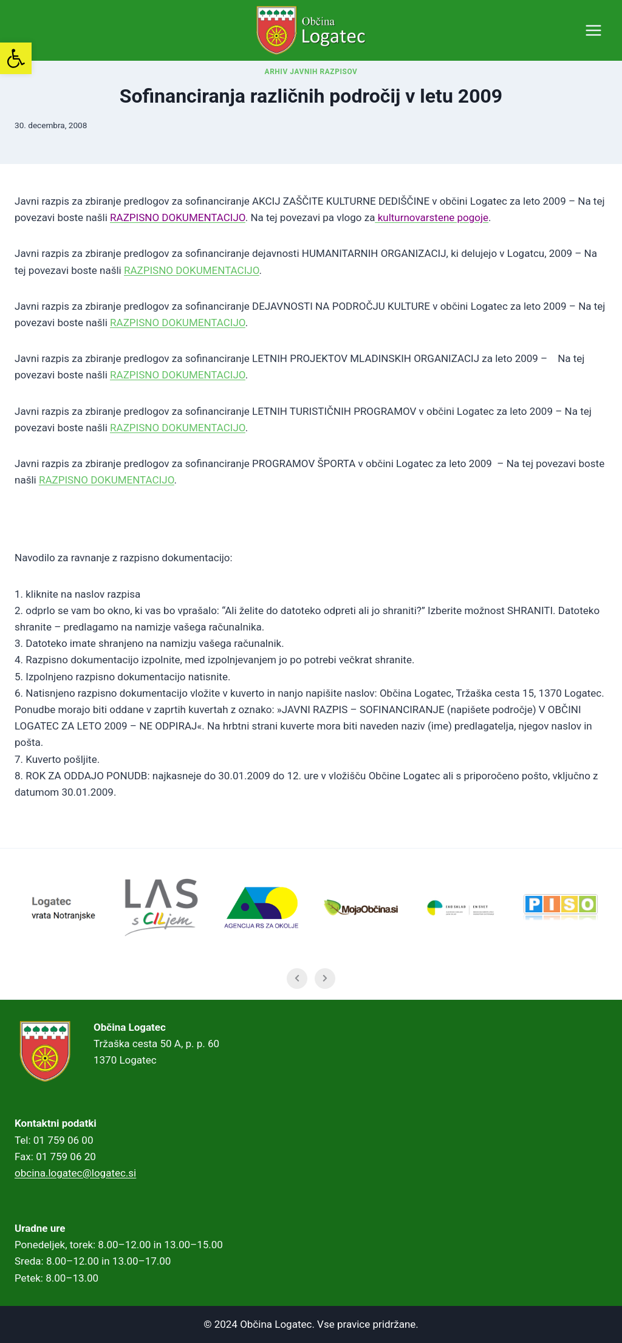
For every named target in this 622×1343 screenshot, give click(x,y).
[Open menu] (593, 30)
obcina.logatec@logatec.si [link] (75, 1173)
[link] (16, 58)
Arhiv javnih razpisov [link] (311, 90)
